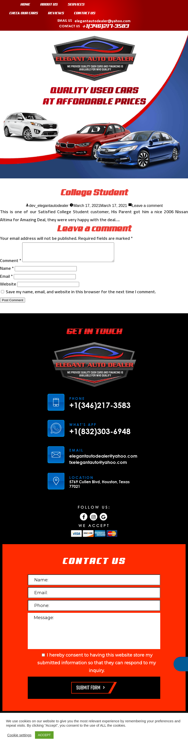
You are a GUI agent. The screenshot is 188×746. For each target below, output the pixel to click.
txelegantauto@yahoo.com (98, 465)
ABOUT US (49, 4)
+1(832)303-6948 (100, 434)
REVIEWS (56, 13)
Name (7, 272)
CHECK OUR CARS (23, 13)
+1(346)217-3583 (106, 26)
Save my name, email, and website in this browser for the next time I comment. (81, 295)
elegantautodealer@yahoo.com (103, 21)
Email (6, 280)
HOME (25, 4)
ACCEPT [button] (44, 735)
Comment (10, 264)
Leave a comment (147, 206)
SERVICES (76, 4)
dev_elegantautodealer (49, 206)
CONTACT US (84, 13)
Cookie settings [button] (19, 735)
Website (8, 287)
